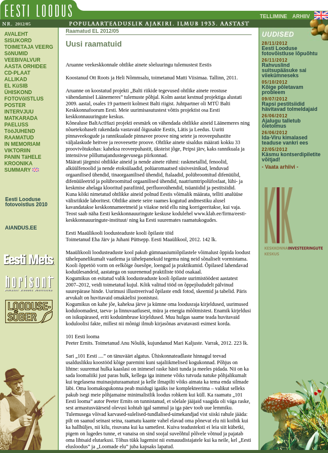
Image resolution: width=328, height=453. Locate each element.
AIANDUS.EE (19, 228)
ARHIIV (301, 16)
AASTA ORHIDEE (25, 66)
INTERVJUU (19, 112)
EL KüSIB (16, 86)
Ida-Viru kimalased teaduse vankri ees (285, 140)
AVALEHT (16, 34)
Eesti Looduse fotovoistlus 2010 (24, 202)
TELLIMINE (273, 16)
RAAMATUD (19, 138)
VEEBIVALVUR (22, 60)
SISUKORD (18, 41)
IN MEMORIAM (22, 144)
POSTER (14, 105)
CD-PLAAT (17, 73)
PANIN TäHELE (22, 157)
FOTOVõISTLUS (24, 99)
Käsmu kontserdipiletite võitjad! (291, 157)
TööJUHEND (19, 131)
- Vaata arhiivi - (280, 167)
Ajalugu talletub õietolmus (281, 123)
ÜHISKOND (18, 92)
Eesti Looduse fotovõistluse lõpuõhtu (290, 51)
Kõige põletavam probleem (282, 89)
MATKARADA (21, 118)
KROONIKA (18, 163)
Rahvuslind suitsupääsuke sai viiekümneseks (284, 70)
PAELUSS (16, 125)
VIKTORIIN (17, 151)
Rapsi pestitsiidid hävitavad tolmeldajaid (290, 106)
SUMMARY (17, 170)
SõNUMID (16, 53)
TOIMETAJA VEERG (28, 47)
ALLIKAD (15, 79)
